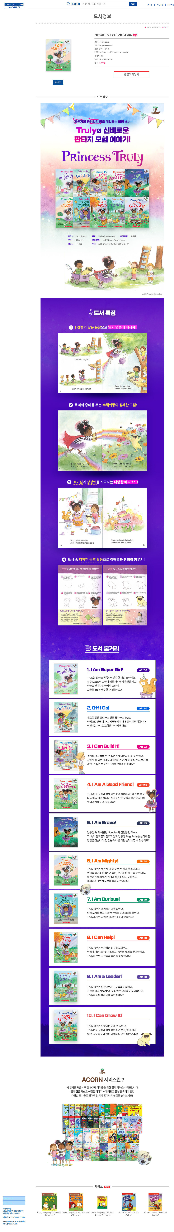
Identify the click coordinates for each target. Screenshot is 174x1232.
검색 (133, 4)
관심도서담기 (131, 74)
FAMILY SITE (8, 1203)
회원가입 (160, 5)
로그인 (149, 5)
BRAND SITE (8, 1198)
